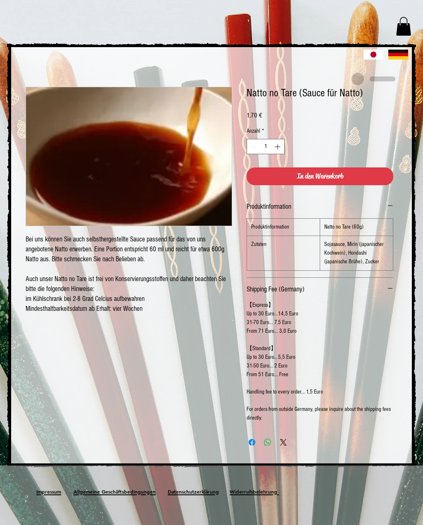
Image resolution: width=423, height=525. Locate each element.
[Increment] (278, 146)
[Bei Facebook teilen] (252, 442)
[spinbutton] (265, 146)
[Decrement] (253, 146)
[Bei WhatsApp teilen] (268, 442)
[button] (403, 26)
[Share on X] (283, 442)
